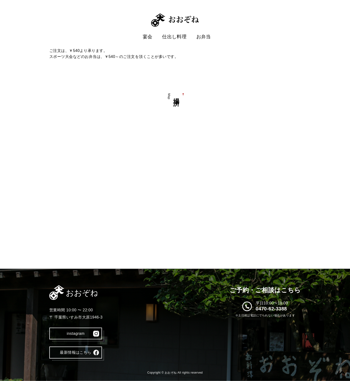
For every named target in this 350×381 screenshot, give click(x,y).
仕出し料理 (174, 36)
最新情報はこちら (75, 352)
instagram (76, 333)
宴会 (147, 36)
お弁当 (203, 36)
